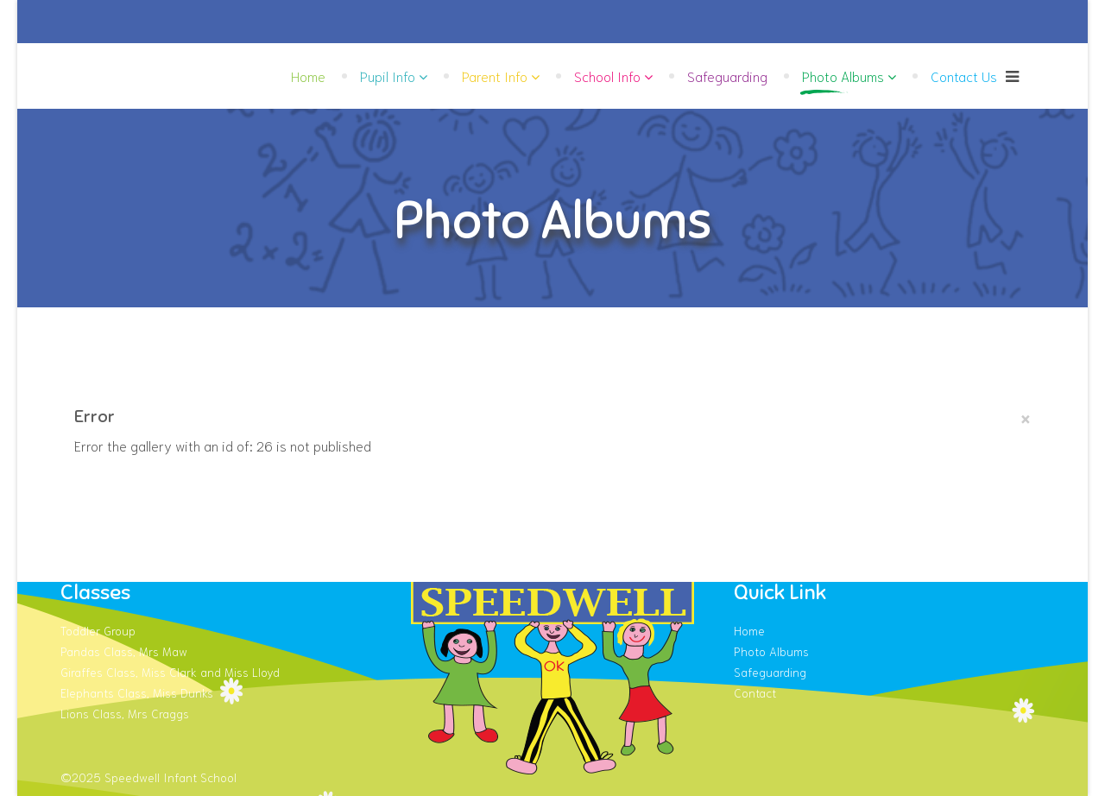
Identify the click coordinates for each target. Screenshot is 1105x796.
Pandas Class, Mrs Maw (123, 651)
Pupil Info (387, 75)
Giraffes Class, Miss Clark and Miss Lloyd (170, 671)
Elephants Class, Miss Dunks (136, 692)
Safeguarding (727, 75)
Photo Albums (843, 75)
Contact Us (964, 75)
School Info (607, 75)
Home (308, 75)
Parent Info (494, 75)
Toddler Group (98, 630)
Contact (755, 692)
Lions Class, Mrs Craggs (124, 713)
